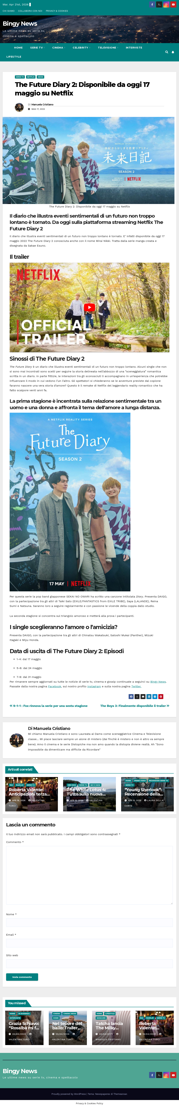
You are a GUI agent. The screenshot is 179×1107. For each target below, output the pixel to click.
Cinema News (69, 1014)
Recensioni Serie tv (158, 781)
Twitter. (136, 686)
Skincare (101, 1018)
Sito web (12, 955)
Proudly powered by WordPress (69, 1094)
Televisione (107, 47)
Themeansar (120, 1094)
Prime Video (140, 781)
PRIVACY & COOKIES (57, 11)
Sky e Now (95, 785)
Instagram (94, 686)
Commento (15, 842)
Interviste (134, 47)
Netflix (30, 77)
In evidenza (24, 1014)
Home (18, 47)
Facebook (54, 686)
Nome (11, 914)
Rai (11, 785)
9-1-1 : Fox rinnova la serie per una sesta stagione (49, 706)
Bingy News (20, 23)
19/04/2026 (149, 1034)
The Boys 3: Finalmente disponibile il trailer (134, 706)
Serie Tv (37, 47)
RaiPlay (19, 785)
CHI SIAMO (9, 11)
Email (11, 934)
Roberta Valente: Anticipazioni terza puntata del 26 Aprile (30, 794)
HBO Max (72, 785)
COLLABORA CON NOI (30, 11)
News (40, 77)
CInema (58, 47)
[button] (166, 52)
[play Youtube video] (89, 307)
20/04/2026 (19, 1034)
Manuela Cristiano (42, 104)
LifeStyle (13, 56)
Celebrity (81, 47)
